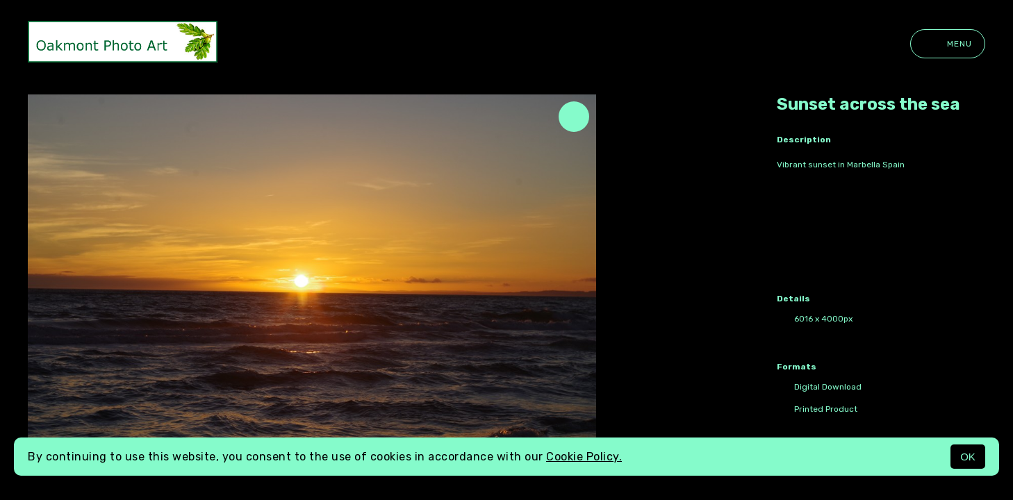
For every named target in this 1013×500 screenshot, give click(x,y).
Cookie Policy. (584, 456)
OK (967, 456)
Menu (947, 43)
